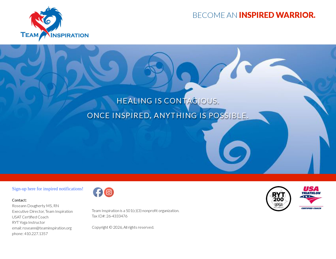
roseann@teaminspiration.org (47, 227)
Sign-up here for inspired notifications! (47, 188)
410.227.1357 (36, 233)
